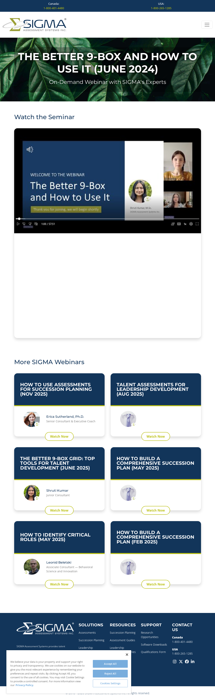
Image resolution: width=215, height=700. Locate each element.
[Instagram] (175, 661)
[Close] (127, 654)
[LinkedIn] (193, 661)
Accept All (110, 664)
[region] (68, 672)
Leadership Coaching (86, 650)
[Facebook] (187, 661)
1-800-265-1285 (161, 8)
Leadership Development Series (123, 650)
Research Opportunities (150, 635)
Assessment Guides (122, 640)
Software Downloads (154, 644)
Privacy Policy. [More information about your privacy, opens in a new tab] (25, 685)
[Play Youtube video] (107, 180)
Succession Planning (91, 640)
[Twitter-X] (181, 661)
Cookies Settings (110, 683)
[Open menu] (207, 25)
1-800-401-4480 (54, 8)
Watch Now (59, 436)
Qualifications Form (153, 652)
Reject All (110, 673)
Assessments (87, 632)
